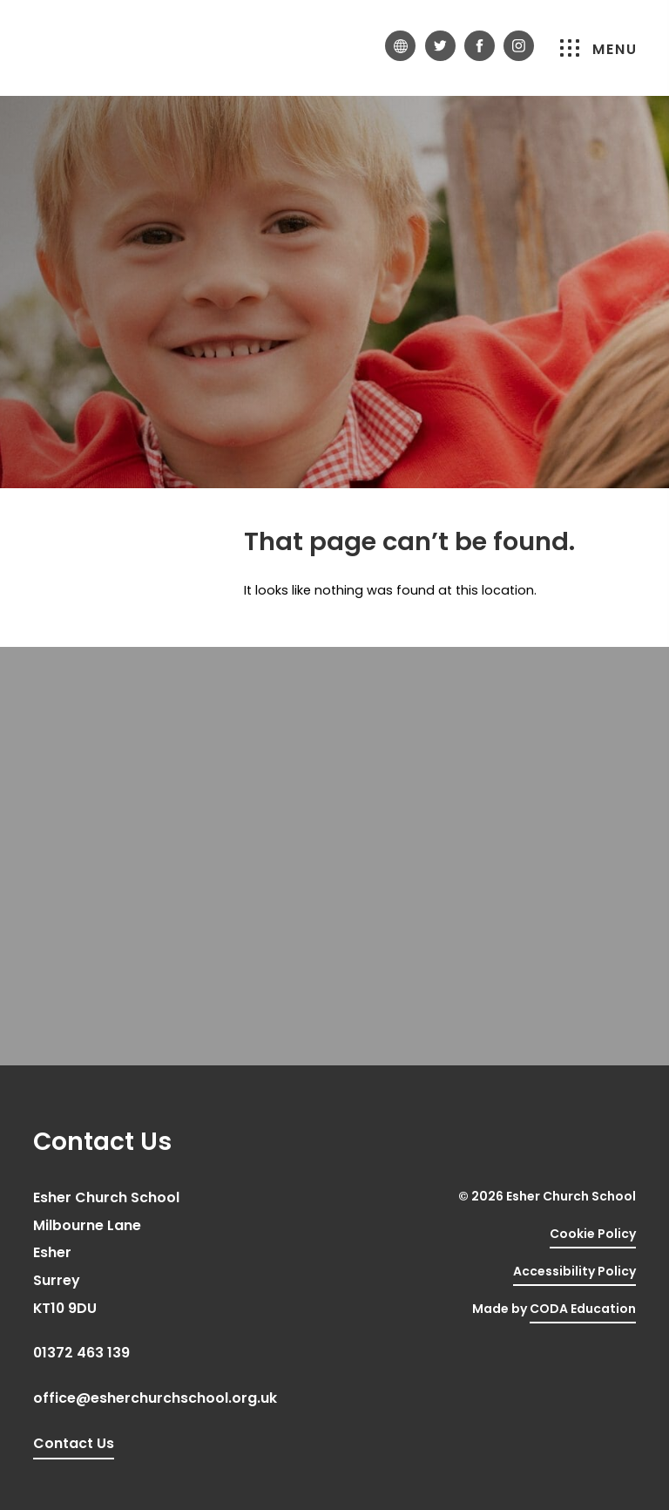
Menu (599, 49)
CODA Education (583, 1308)
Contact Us (73, 1443)
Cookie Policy (593, 1233)
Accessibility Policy (574, 1271)
